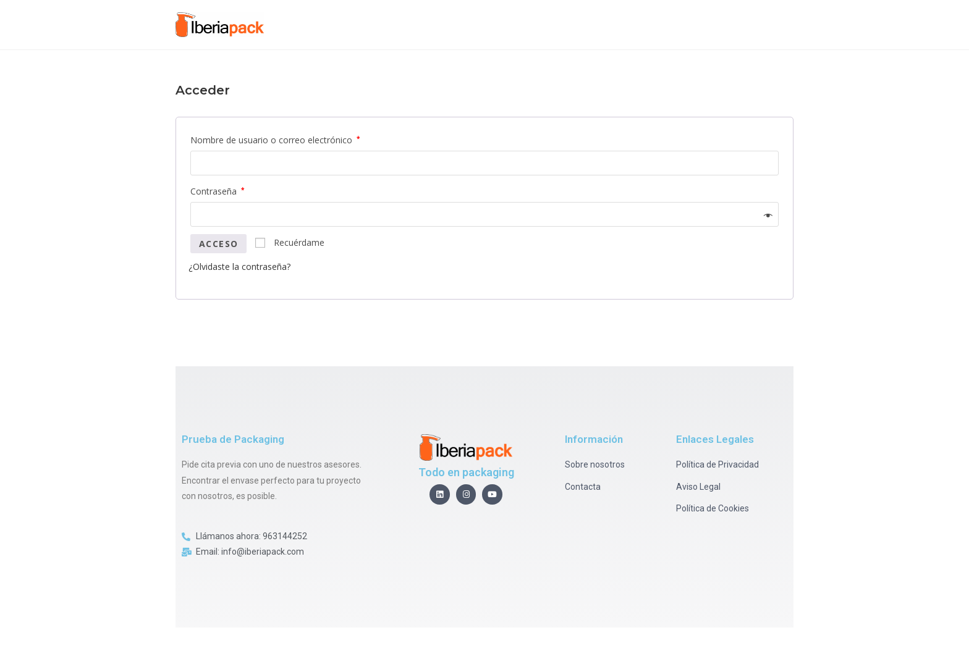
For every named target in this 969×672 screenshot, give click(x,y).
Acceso (218, 244)
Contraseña (217, 191)
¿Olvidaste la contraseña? (239, 266)
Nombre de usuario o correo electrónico (275, 140)
